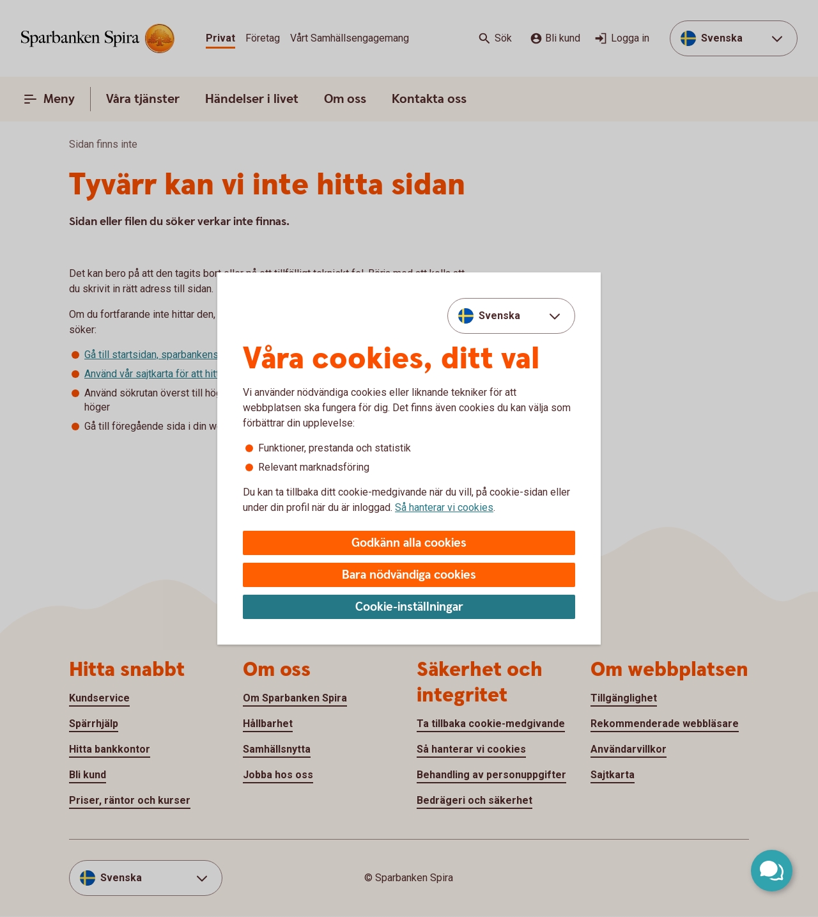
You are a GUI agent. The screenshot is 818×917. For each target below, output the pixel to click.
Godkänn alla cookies (409, 543)
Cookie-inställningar (409, 607)
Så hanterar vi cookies (444, 507)
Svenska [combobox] (499, 316)
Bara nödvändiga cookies (409, 575)
